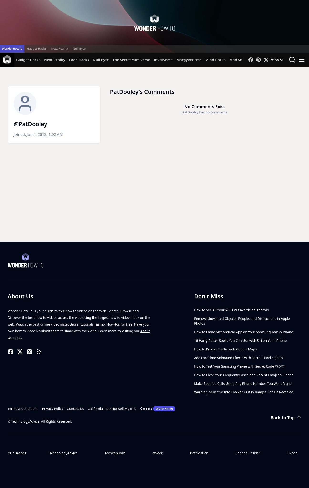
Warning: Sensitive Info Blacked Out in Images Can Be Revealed (243, 392)
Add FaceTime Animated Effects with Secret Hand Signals (238, 357)
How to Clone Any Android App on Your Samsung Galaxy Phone (243, 332)
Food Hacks (79, 59)
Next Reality (59, 49)
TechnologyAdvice (63, 453)
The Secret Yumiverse (131, 59)
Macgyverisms (188, 59)
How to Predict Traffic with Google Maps (225, 349)
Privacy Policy (52, 408)
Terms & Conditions (23, 408)
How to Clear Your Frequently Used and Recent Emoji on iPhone (244, 375)
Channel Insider (247, 453)
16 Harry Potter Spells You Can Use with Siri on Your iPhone (240, 340)
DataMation (199, 453)
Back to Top (286, 417)
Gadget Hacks (36, 49)
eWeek (157, 453)
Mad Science (240, 59)
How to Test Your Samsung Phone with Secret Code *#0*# (239, 366)
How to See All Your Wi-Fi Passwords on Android (231, 310)
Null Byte (79, 49)
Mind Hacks (215, 59)
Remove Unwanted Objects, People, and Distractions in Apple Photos (242, 321)
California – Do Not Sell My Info (112, 408)
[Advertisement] (154, 205)
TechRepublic (115, 453)
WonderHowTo (12, 49)
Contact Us (75, 408)
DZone (292, 453)
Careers (157, 408)
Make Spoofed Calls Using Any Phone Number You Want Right (242, 383)
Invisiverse (163, 59)
